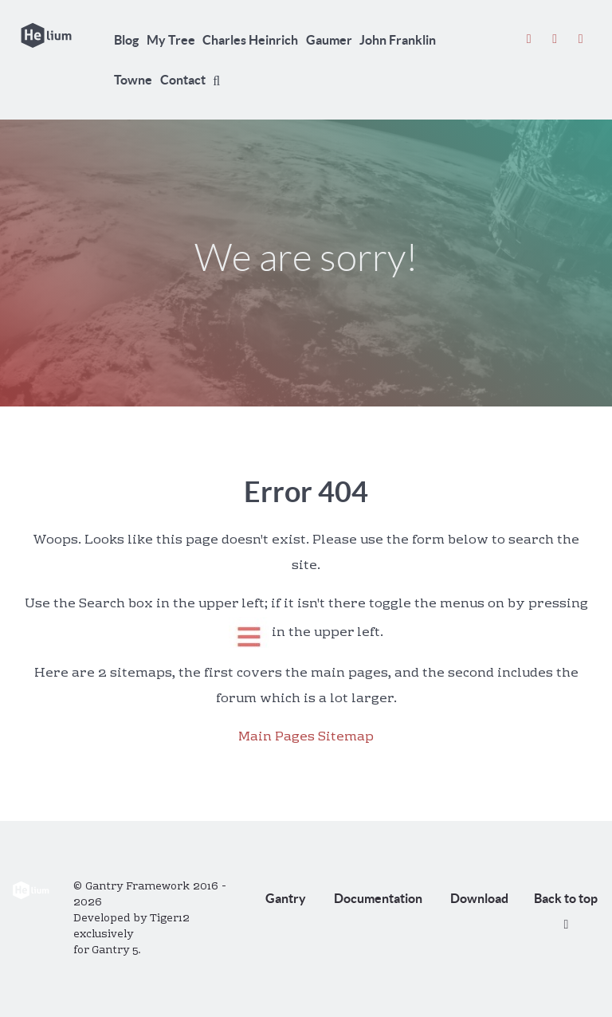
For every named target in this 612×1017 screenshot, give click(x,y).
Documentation (378, 898)
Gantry (285, 898)
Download (479, 898)
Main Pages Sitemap (306, 737)
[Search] (219, 80)
